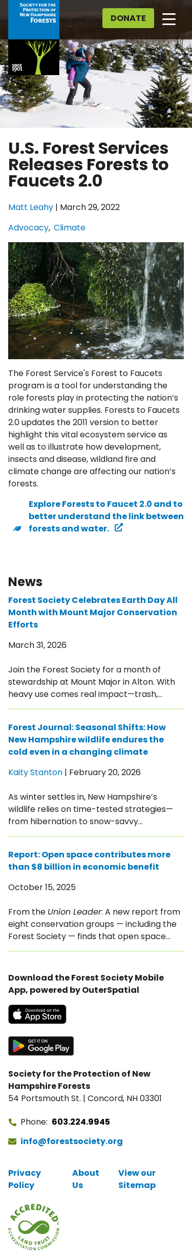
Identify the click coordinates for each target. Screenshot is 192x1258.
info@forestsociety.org (71, 1141)
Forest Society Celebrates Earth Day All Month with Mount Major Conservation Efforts (93, 612)
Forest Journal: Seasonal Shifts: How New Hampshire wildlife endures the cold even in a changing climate (87, 739)
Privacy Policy (24, 1179)
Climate (70, 228)
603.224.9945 (81, 1122)
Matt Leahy (30, 207)
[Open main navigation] (169, 18)
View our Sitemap (137, 1179)
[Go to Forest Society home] (33, 37)
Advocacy (28, 228)
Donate (128, 18)
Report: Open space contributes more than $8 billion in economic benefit (89, 861)
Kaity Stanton (35, 772)
